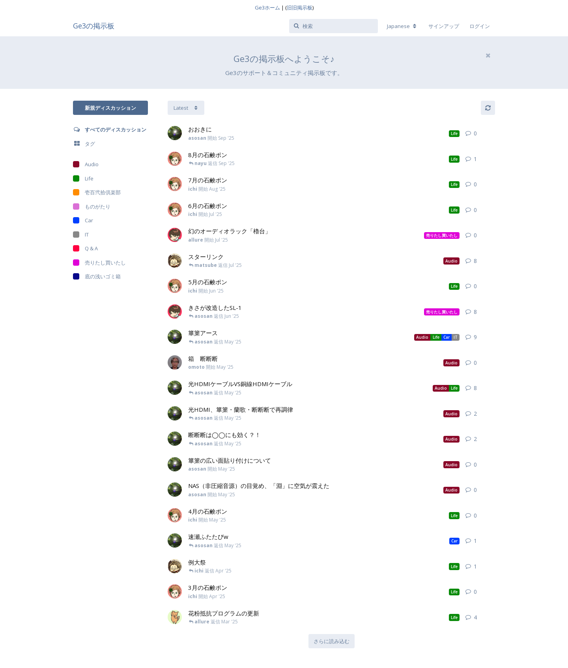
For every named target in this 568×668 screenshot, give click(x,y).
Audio (86, 164)
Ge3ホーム (267, 7)
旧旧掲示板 (299, 7)
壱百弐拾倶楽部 (97, 192)
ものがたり (91, 206)
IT (81, 234)
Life (83, 178)
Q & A (85, 248)
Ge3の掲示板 (93, 25)
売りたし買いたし (99, 262)
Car (83, 220)
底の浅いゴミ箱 (97, 276)
